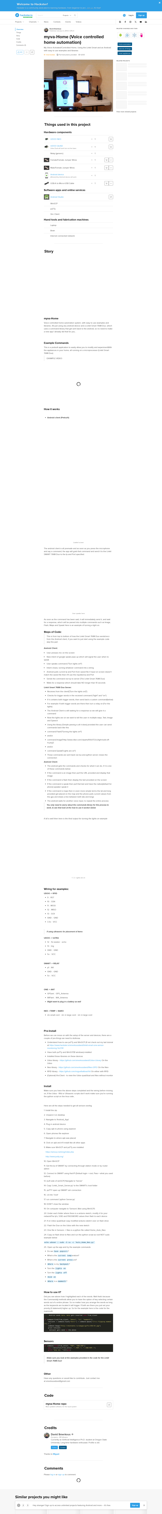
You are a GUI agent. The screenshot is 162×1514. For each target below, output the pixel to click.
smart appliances (124, 53)
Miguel (56, 1454)
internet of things (125, 49)
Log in (131, 15)
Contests (56, 22)
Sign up (141, 15)
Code (18, 39)
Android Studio (57, 196)
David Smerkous (55, 29)
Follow (54, 1447)
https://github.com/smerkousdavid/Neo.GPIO (78, 1067)
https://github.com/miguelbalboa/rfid (75, 1071)
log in (52, 1474)
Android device (57, 174)
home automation (125, 44)
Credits (18, 42)
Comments (21, 45)
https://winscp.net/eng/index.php (60, 1151)
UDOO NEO (55, 139)
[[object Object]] (124, 15)
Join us (90, 7)
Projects (19, 22)
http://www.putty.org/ (54, 1156)
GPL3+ (72, 31)
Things (18, 32)
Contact (62, 1447)
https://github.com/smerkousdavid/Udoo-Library (80, 1060)
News (46, 22)
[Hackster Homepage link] (24, 15)
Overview (20, 29)
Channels (34, 22)
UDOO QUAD (56, 145)
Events (68, 22)
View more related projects (126, 112)
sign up (61, 1474)
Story (18, 36)
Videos (78, 22)
